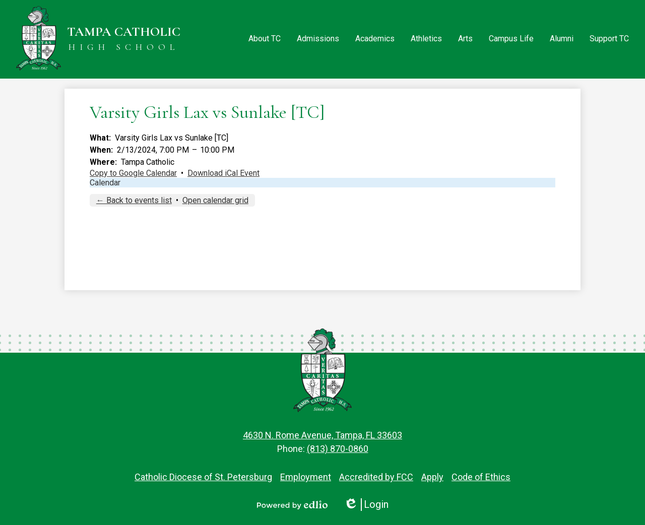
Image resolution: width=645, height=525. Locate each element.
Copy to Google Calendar (133, 173)
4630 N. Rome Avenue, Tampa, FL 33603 (322, 435)
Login (366, 504)
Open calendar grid (215, 200)
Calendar (105, 182)
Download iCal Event (223, 173)
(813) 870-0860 (337, 448)
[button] (264, 39)
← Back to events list (134, 200)
